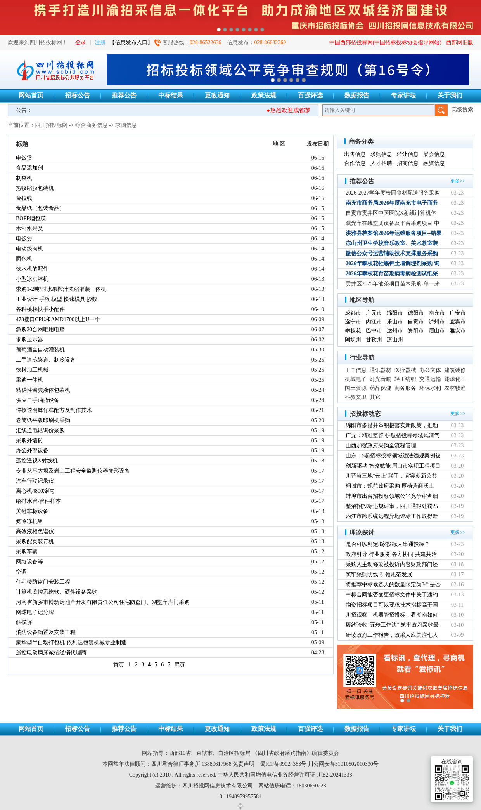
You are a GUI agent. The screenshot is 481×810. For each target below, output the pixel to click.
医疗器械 (405, 370)
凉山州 (395, 339)
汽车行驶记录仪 (35, 481)
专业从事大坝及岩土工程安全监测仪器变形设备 (73, 471)
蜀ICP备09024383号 (283, 764)
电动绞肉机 (29, 249)
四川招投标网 (51, 125)
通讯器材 (380, 370)
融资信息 (434, 163)
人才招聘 (381, 163)
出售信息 (355, 154)
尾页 (179, 665)
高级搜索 (462, 110)
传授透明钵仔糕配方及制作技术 (54, 410)
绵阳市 (395, 313)
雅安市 (458, 331)
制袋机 (24, 178)
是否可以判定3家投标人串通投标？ (388, 544)
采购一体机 (29, 380)
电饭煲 (24, 158)
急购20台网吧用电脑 (40, 329)
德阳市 (416, 313)
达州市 (395, 331)
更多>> (457, 181)
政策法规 (263, 95)
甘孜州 (374, 339)
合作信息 (355, 163)
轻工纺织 (405, 379)
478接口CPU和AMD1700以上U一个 (58, 319)
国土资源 (356, 388)
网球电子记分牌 (35, 612)
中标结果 (170, 95)
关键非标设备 (32, 511)
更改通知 (217, 95)
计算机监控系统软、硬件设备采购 (56, 592)
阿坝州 (353, 339)
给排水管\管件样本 (38, 501)
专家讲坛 (403, 95)
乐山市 (395, 322)
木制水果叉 (29, 228)
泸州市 (437, 322)
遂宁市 (353, 322)
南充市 (437, 313)
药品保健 (380, 388)
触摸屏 (24, 622)
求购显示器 (29, 339)
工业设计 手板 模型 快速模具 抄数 (56, 299)
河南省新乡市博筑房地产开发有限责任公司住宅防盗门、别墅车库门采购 (103, 602)
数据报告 (356, 95)
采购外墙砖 (29, 440)
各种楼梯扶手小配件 (40, 309)
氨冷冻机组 (29, 521)
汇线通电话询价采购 (40, 430)
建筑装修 (455, 370)
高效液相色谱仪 (35, 531)
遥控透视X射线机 (37, 461)
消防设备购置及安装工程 (46, 632)
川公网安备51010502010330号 (343, 764)
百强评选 (310, 95)
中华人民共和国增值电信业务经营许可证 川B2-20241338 (285, 775)
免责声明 (243, 764)
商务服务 (405, 388)
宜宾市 (458, 322)
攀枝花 (353, 331)
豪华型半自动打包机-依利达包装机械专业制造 (71, 642)
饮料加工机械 (32, 370)
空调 (21, 572)
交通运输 (430, 379)
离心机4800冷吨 (35, 491)
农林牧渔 (455, 388)
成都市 (353, 313)
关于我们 (450, 95)
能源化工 (455, 379)
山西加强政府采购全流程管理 (381, 445)
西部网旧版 (459, 42)
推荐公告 (124, 95)
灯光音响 (380, 379)
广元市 (374, 313)
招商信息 (408, 163)
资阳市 (416, 331)
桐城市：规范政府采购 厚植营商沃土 (390, 486)
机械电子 (356, 379)
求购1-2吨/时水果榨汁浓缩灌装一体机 (61, 289)
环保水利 (430, 388)
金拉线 (24, 198)
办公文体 (430, 370)
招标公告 (77, 95)
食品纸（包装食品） (40, 208)
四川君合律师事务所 (175, 764)
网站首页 (31, 95)
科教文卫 (356, 397)
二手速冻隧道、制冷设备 (46, 360)
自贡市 (416, 322)
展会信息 (434, 154)
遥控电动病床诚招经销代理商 (51, 652)
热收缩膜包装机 (35, 188)
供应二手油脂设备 (37, 400)
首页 (118, 665)
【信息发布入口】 (131, 42)
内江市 (374, 322)
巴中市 (374, 331)
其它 (375, 397)
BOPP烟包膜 (31, 218)
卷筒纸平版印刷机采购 (43, 420)
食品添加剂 (29, 168)
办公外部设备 (32, 451)
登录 (80, 42)
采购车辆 (27, 551)
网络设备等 (29, 562)
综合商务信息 (91, 125)
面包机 (24, 259)
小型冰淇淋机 (32, 279)
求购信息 (126, 125)
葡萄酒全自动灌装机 (40, 350)
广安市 (458, 313)
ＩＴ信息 (356, 370)
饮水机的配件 (32, 269)
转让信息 (408, 154)
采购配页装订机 (35, 541)
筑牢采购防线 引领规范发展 (379, 574)
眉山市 (437, 331)
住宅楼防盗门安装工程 (43, 582)
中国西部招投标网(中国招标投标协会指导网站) (385, 42)
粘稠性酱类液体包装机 (43, 390)
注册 (100, 42)
